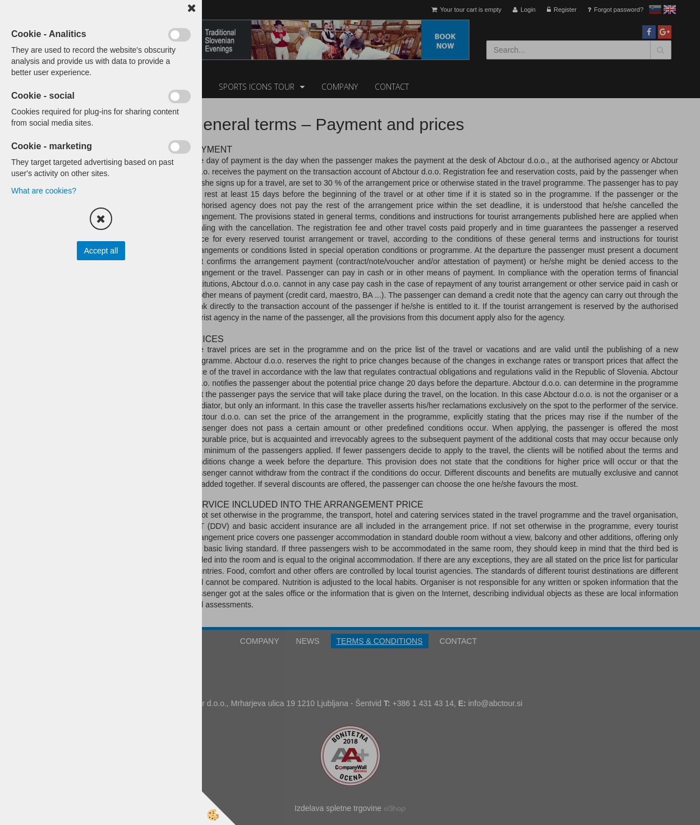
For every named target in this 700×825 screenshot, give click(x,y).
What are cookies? (43, 190)
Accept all (101, 250)
